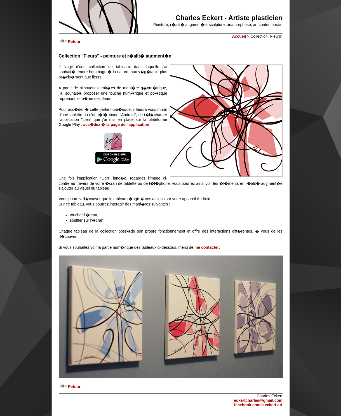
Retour (70, 41)
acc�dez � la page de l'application (116, 124)
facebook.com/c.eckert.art (258, 405)
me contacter (206, 247)
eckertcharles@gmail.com (258, 400)
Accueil (239, 36)
